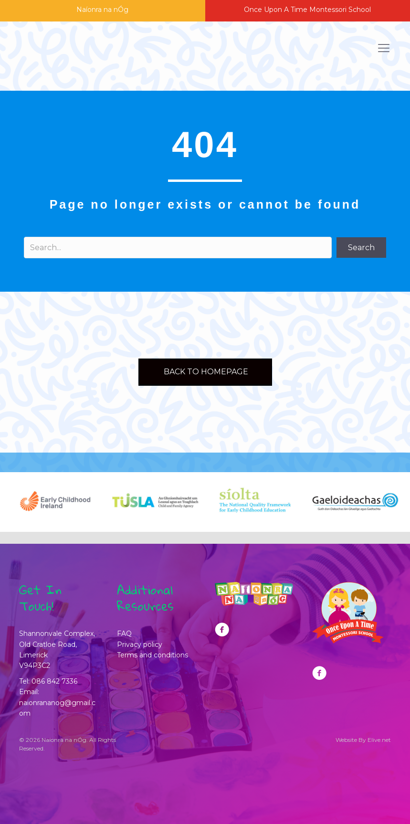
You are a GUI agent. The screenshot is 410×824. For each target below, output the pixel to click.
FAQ (124, 633)
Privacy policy (139, 644)
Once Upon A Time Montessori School (307, 9)
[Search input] (178, 247)
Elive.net (379, 739)
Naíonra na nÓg (102, 9)
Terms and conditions (152, 655)
